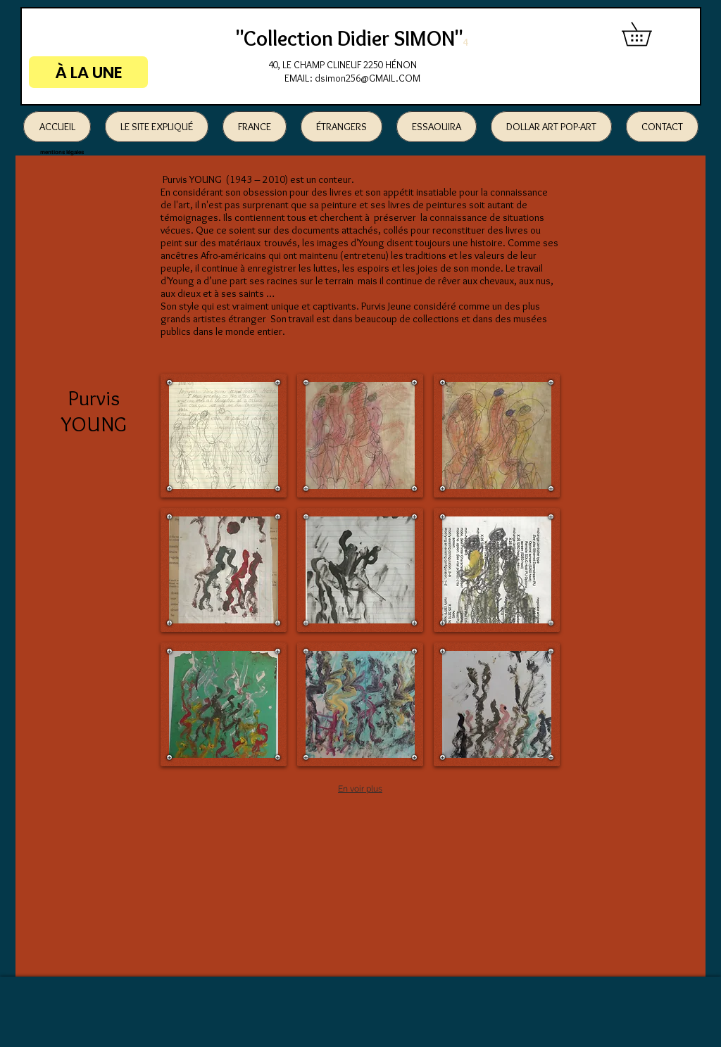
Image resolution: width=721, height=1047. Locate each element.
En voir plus (360, 789)
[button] (648, 34)
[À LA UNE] (88, 72)
